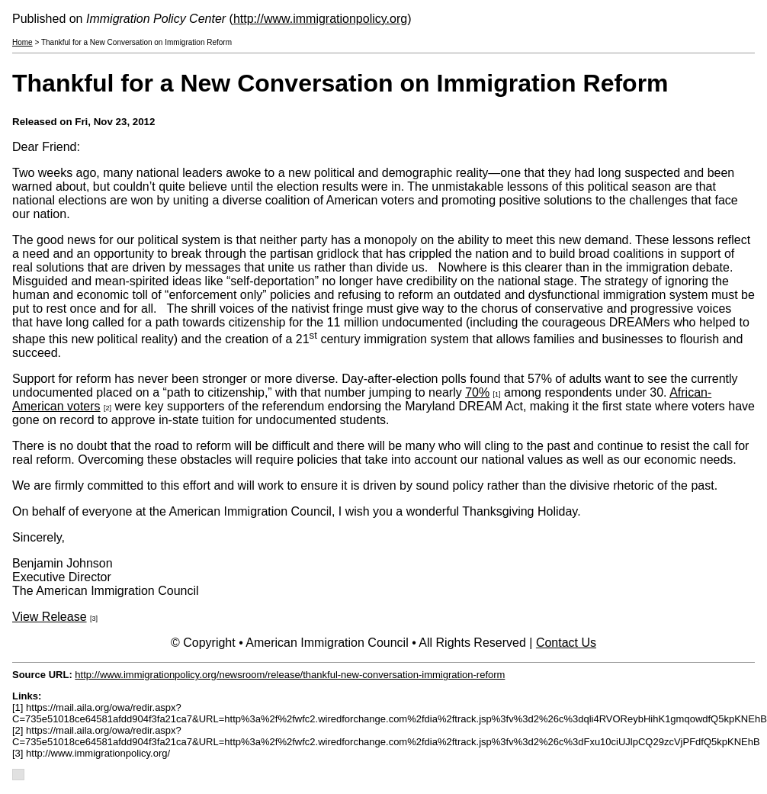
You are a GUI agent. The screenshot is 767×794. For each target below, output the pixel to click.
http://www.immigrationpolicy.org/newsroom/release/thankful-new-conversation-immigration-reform (290, 674)
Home (22, 42)
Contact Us (566, 642)
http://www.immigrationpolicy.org (320, 18)
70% (477, 392)
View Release (49, 616)
